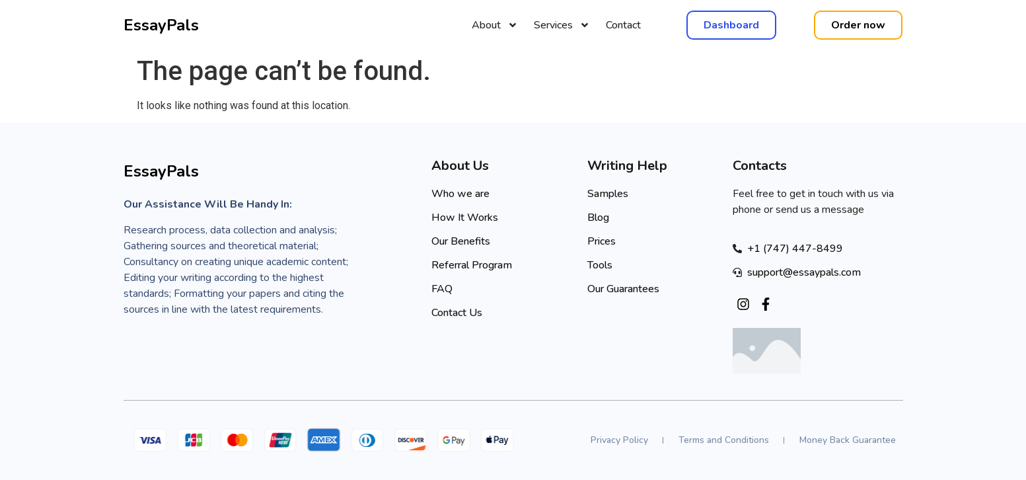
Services (562, 25)
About (495, 25)
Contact (623, 25)
